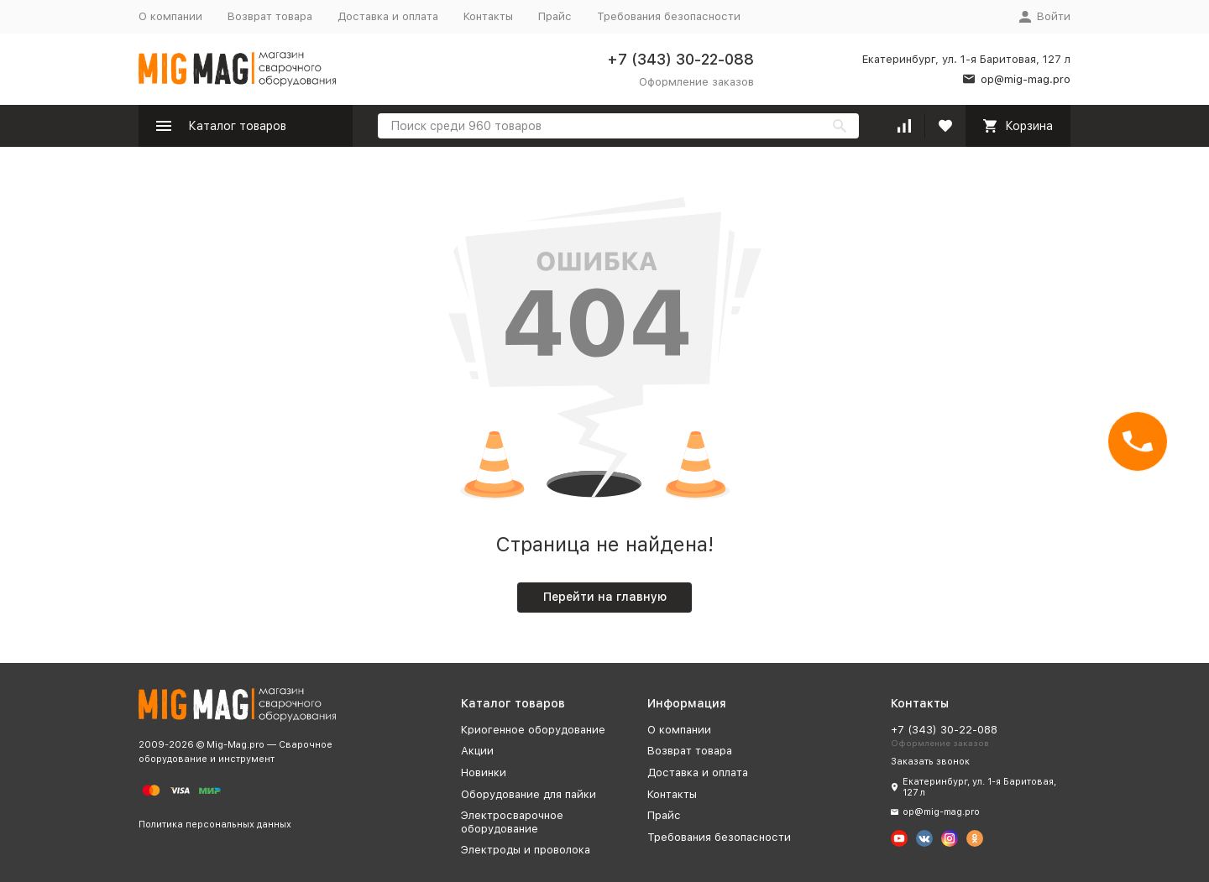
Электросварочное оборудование (512, 822)
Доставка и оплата (388, 16)
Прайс (555, 16)
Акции (477, 750)
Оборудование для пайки (528, 794)
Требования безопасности (669, 16)
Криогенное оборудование (533, 729)
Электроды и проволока (525, 849)
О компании (170, 16)
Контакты (488, 16)
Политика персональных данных (215, 824)
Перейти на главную (605, 596)
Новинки (483, 772)
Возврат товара (270, 16)
